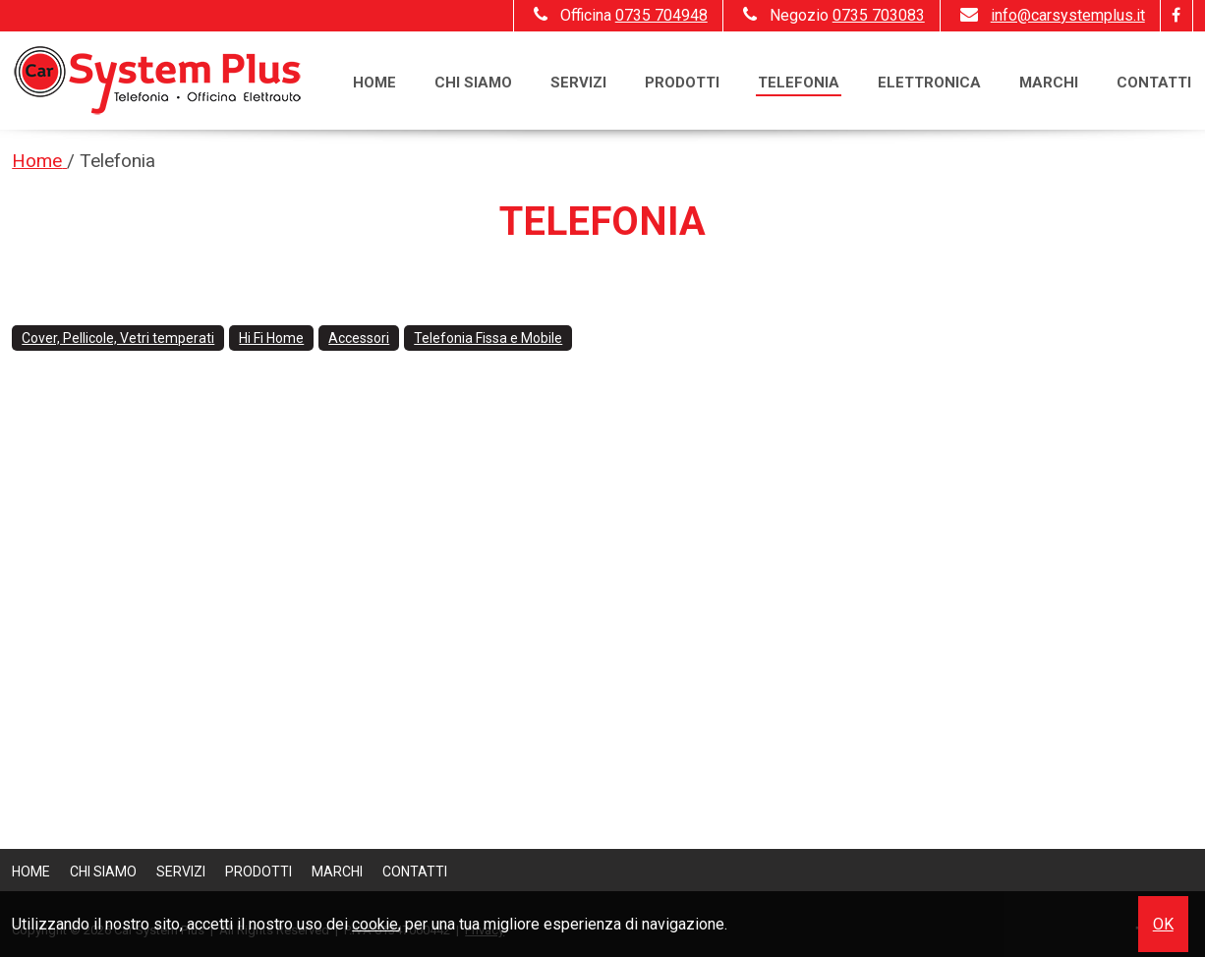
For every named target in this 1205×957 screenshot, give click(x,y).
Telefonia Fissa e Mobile (488, 338)
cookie (375, 924)
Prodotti (682, 82)
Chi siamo (473, 82)
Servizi (578, 82)
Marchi (1048, 82)
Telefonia (798, 82)
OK (1163, 924)
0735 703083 (878, 15)
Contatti (1154, 82)
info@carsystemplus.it (1050, 15)
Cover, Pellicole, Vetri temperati (118, 338)
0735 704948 (661, 15)
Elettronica (929, 82)
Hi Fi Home (271, 338)
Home (374, 82)
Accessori (358, 338)
